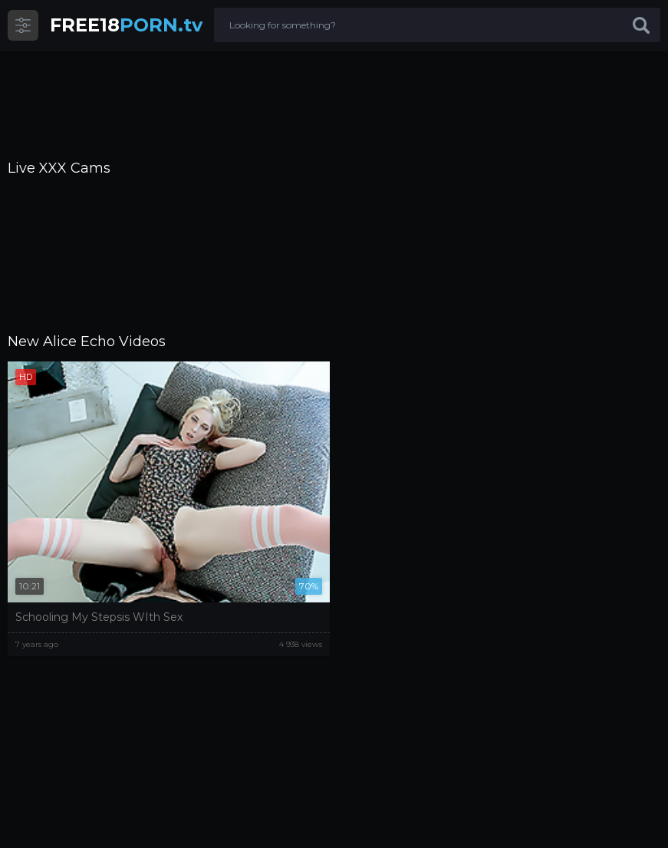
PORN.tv (126, 25)
